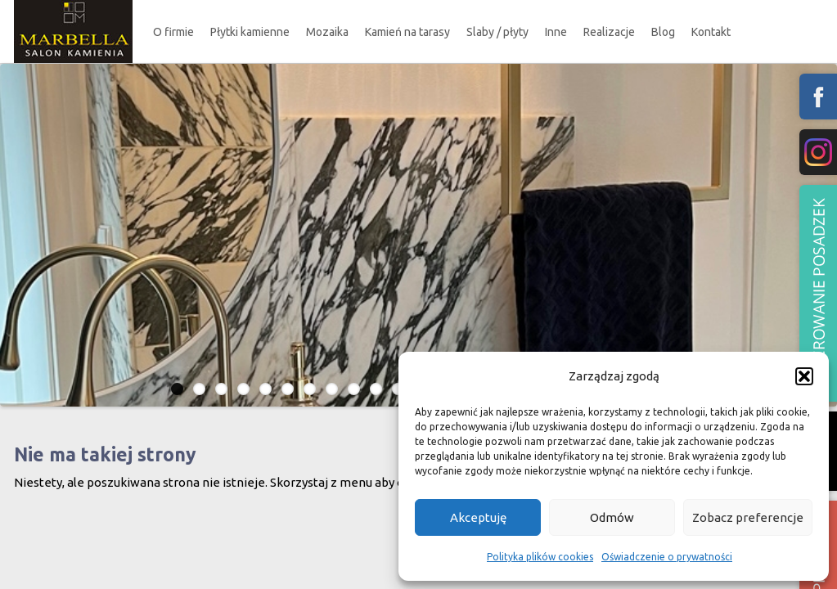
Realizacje (609, 31)
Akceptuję (478, 517)
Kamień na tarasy (407, 31)
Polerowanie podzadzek (818, 293)
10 (376, 389)
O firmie (173, 31)
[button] (804, 376)
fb (818, 96)
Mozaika (327, 31)
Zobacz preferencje (747, 517)
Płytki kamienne (250, 31)
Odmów (612, 517)
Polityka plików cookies (540, 556)
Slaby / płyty (497, 31)
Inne (556, 31)
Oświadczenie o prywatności (666, 556)
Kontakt (711, 31)
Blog (663, 31)
